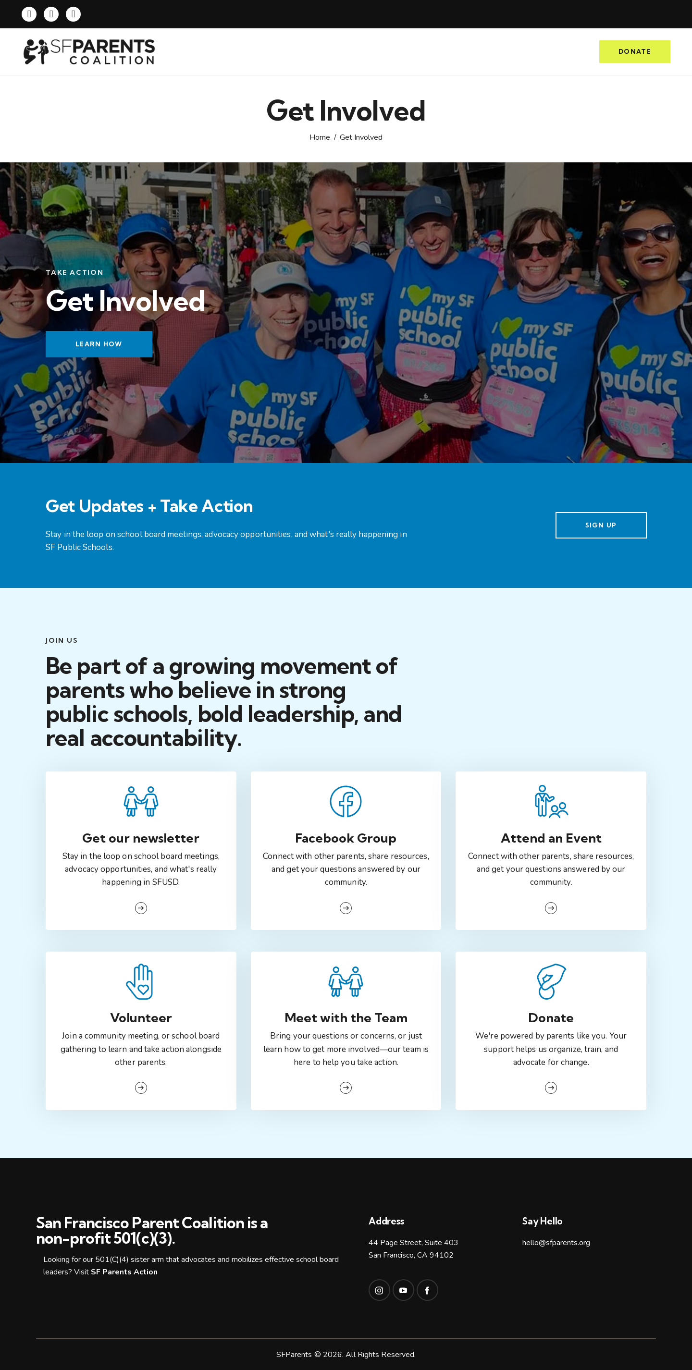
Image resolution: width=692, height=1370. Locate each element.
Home (319, 138)
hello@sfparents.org (556, 1242)
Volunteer (141, 1018)
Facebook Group (345, 838)
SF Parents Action (124, 1272)
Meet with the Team (346, 1018)
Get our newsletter (140, 838)
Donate (551, 1018)
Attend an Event (551, 838)
